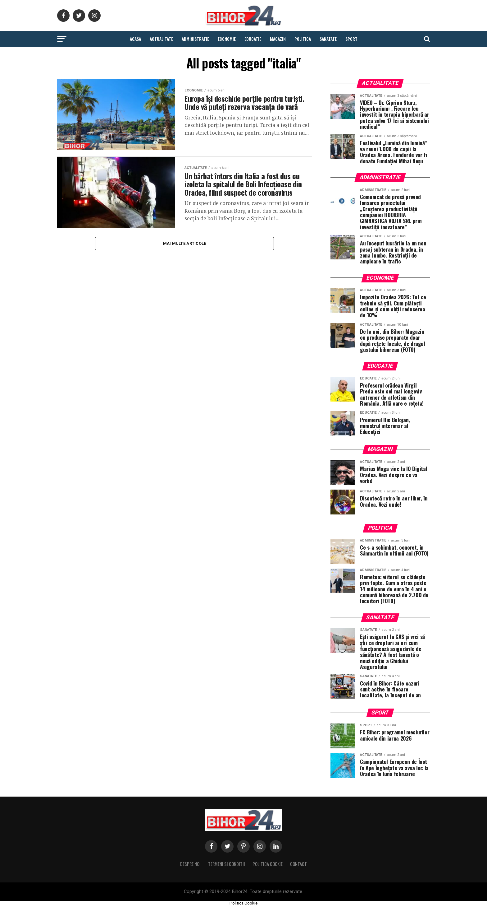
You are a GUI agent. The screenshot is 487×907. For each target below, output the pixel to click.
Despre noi (190, 864)
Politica (302, 38)
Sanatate (328, 38)
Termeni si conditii (226, 864)
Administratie (195, 38)
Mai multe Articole (184, 251)
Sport (351, 38)
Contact (298, 864)
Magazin (278, 38)
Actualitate (161, 38)
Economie (227, 38)
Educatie (252, 38)
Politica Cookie (268, 864)
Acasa (135, 38)
